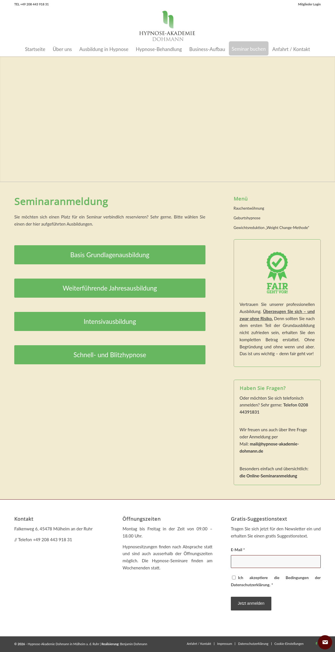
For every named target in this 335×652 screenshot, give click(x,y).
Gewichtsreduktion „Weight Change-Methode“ (271, 227)
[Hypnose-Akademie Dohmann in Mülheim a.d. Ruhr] (167, 25)
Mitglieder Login (309, 4)
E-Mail (238, 549)
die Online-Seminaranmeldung (268, 475)
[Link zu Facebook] (316, 643)
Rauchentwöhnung (249, 208)
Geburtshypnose (247, 218)
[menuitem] (308, 4)
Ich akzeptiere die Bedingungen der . (276, 581)
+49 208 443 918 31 (52, 539)
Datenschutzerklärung (250, 584)
